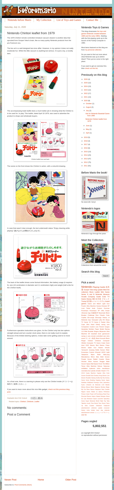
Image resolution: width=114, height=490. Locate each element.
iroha (88, 410)
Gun (95, 347)
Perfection (107, 391)
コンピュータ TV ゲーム (102, 412)
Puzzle (83, 306)
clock (99, 334)
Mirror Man (95, 357)
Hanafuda (84, 329)
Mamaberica (85, 357)
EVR (87, 345)
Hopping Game (100, 380)
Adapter (103, 371)
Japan (108, 380)
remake (98, 371)
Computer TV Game (94, 343)
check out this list (91, 68)
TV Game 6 (95, 322)
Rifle (85, 331)
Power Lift (93, 394)
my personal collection (93, 50)
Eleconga (98, 317)
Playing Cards (99, 287)
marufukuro (106, 368)
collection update (96, 408)
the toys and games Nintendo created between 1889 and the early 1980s (93, 33)
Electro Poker (105, 345)
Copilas (83, 317)
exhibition (84, 368)
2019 (86, 137)
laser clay (99, 410)
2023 (86, 90)
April (88, 133)
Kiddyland (90, 382)
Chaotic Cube (105, 315)
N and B (90, 294)
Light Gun (106, 303)
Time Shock (102, 403)
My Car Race (85, 389)
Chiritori (23, 401)
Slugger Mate (105, 361)
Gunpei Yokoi (89, 290)
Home (41, 479)
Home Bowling (90, 380)
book (93, 308)
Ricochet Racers (86, 396)
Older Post (70, 479)
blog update (98, 290)
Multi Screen (105, 357)
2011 (86, 166)
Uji (82, 405)
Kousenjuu (84, 310)
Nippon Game (85, 391)
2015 (86, 152)
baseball (94, 334)
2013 (86, 159)
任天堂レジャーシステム (95, 301)
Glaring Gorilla (95, 378)
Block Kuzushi (100, 338)
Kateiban (84, 382)
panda (93, 371)
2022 (86, 93)
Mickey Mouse (85, 387)
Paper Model (99, 329)
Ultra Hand (90, 324)
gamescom (106, 334)
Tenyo (83, 366)
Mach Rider (96, 354)
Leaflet (36, 401)
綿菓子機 (83, 415)
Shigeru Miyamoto (100, 331)
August (88, 107)
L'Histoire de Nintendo (93, 385)
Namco (92, 389)
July (87, 111)
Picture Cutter (85, 394)
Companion (85, 327)
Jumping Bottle (94, 350)
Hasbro (100, 347)
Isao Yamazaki (93, 320)
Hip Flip (102, 378)
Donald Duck (90, 375)
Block (92, 292)
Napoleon (98, 389)
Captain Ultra (101, 373)
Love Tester (85, 308)
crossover (107, 408)
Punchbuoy (99, 394)
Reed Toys (106, 394)
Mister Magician (95, 387)
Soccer (83, 364)
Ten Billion (106, 364)
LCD (103, 385)
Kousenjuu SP (95, 310)
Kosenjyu (96, 382)
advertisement (85, 408)
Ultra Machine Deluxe (94, 366)
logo (89, 313)
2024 (86, 86)
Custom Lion (94, 327)
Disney (89, 299)
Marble (107, 385)
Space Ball (89, 364)
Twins (108, 403)
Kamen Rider (105, 350)
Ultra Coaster (89, 405)
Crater (103, 343)
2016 (86, 148)
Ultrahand (99, 405)
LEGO (103, 352)
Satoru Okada (96, 396)
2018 (86, 141)
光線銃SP (94, 313)
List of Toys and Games (69, 20)
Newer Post (10, 479)
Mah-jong (106, 354)
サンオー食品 (90, 338)
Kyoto (83, 385)
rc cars (88, 336)
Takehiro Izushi (85, 403)
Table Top (103, 401)
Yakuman (106, 366)
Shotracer (90, 398)
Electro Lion (106, 375)
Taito (108, 401)
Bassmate (102, 313)
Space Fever (98, 364)
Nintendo (86, 286)
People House (86, 359)
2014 (86, 155)
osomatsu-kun (86, 371)
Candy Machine (91, 373)
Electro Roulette (86, 378)
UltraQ (98, 324)
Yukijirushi (107, 405)
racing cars (105, 324)
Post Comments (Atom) (23, 485)
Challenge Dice (93, 315)
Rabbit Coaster (98, 359)
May (87, 129)
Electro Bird (94, 345)
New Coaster (106, 389)
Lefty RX (102, 320)
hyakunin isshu (94, 368)
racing (83, 336)
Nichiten (91, 329)
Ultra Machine (91, 306)
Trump (83, 301)
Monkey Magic (105, 387)
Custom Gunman (103, 308)
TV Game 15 (86, 322)
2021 (86, 97)
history (83, 410)
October (89, 103)
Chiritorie (30, 401)
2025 (86, 83)
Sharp (108, 320)
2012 (86, 162)
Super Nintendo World (92, 401)
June (88, 126)
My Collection (43, 20)
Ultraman (84, 313)
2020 (86, 101)
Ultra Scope (105, 310)
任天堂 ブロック (102, 299)
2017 (86, 144)
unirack (92, 412)
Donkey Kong (98, 375)
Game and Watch (94, 303)
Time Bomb (94, 403)
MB (93, 299)
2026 (86, 79)
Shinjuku (103, 396)
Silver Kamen (93, 361)
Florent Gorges (104, 327)
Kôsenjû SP (106, 306)
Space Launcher (98, 398)
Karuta (98, 306)
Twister (103, 322)
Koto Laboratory (105, 382)
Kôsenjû (98, 352)
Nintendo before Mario (19, 20)
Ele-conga (90, 317)
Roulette (90, 331)
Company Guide (94, 297)
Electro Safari (86, 347)
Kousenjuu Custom (87, 352)
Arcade (84, 297)
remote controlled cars (98, 336)
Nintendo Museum (102, 294)
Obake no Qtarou (97, 391)
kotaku (93, 410)
